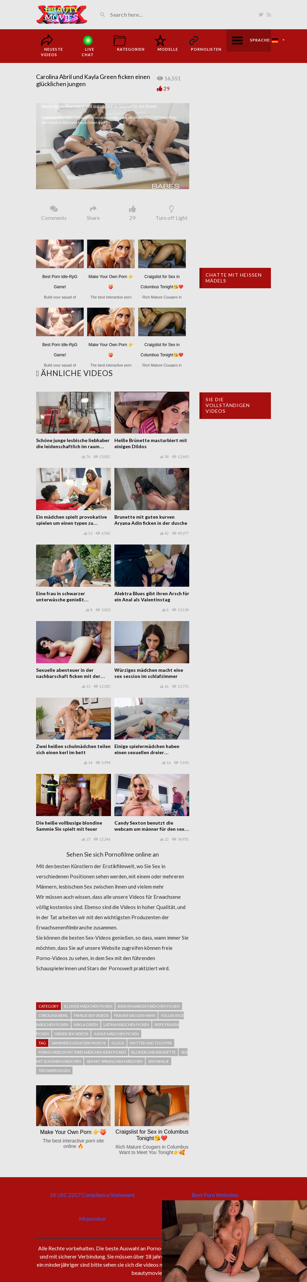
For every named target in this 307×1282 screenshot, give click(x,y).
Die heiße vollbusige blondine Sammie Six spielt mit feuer (69, 826)
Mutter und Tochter (151, 1043)
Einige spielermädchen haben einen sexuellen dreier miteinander (146, 752)
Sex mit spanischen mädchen (114, 1061)
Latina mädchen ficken (126, 1024)
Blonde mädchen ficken (88, 1006)
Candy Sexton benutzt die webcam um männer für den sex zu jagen (149, 829)
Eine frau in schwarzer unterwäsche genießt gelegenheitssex (60, 599)
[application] (112, 146)
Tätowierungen (54, 1070)
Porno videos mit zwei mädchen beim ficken (82, 1052)
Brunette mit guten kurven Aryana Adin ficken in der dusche (150, 520)
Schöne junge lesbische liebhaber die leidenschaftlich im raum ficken (73, 446)
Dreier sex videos (71, 1034)
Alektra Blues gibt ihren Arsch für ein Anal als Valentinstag (151, 596)
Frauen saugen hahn (134, 1015)
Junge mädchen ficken (116, 1034)
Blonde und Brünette (153, 1052)
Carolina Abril (53, 1015)
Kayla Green (86, 1024)
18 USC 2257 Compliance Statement (92, 1194)
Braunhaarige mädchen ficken (149, 1006)
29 (166, 88)
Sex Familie (158, 1061)
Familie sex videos (91, 1015)
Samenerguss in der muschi (78, 1043)
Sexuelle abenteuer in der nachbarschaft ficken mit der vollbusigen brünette (68, 676)
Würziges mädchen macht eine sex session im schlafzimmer (148, 673)
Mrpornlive (92, 1218)
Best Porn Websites (215, 1194)
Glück (117, 1043)
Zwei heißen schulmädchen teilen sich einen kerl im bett (73, 749)
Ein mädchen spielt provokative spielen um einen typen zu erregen (71, 523)
